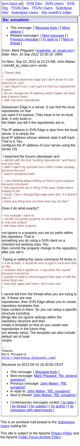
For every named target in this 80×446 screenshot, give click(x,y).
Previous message (24, 39)
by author (58, 409)
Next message (53, 35)
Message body (46, 28)
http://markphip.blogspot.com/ (29, 361)
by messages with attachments (42, 411)
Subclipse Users (24, 13)
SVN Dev (34, 4)
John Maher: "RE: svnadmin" (49, 394)
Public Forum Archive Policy (40, 440)
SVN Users (54, 4)
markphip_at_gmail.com (55, 50)
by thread (19, 409)
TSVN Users (42, 8)
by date (68, 406)
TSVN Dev (20, 8)
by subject (39, 409)
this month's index (56, 13)
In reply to (50, 39)
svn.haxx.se (12, 4)
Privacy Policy (61, 436)
